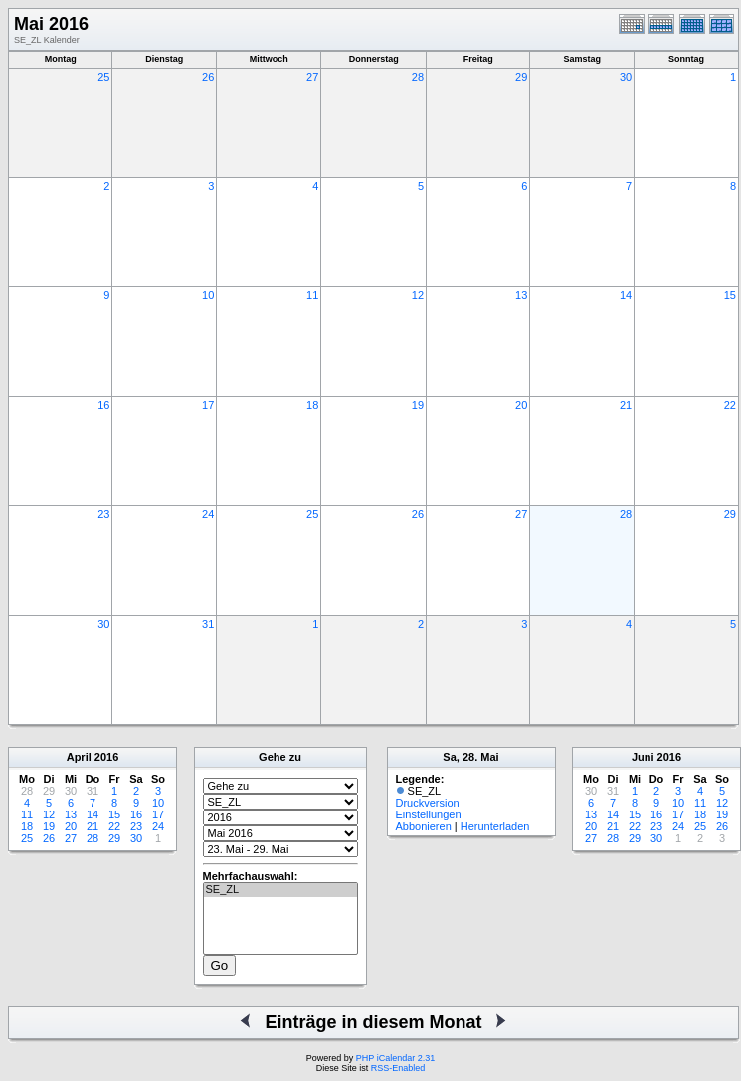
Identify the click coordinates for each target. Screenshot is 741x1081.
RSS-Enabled (398, 1068)
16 (103, 405)
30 (626, 77)
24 (208, 514)
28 (418, 77)
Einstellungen (429, 814)
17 (208, 405)
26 (208, 77)
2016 (106, 757)
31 (208, 624)
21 (626, 405)
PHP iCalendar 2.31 (395, 1058)
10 (208, 295)
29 (521, 77)
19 (418, 405)
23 (103, 514)
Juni (643, 757)
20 (521, 405)
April (79, 757)
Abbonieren (424, 826)
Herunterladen (495, 826)
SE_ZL (280, 890)
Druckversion (428, 803)
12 (418, 295)
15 (730, 295)
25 (103, 77)
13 (521, 295)
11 (312, 295)
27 (312, 77)
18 (312, 405)
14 (626, 295)
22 (730, 405)
